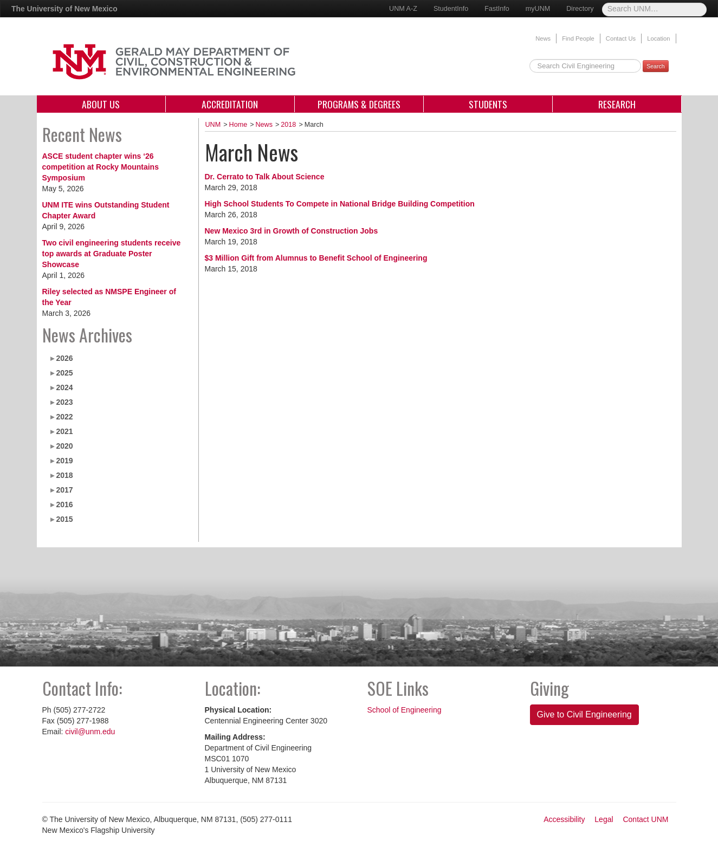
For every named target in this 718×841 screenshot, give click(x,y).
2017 (64, 490)
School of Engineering (404, 710)
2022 (64, 416)
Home (238, 124)
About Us (101, 104)
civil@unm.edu (90, 731)
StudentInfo (451, 8)
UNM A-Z (403, 8)
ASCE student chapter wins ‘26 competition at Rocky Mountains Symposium (100, 167)
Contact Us (621, 38)
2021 (64, 431)
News (543, 38)
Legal (603, 819)
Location (658, 38)
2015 (64, 519)
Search (655, 66)
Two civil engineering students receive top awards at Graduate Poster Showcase (111, 253)
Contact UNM (645, 819)
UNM (213, 124)
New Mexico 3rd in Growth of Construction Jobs (291, 231)
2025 (64, 372)
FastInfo (496, 8)
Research (617, 104)
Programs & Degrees (359, 104)
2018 (64, 475)
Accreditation (230, 104)
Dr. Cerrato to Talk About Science (265, 176)
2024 (64, 387)
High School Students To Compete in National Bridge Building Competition (340, 203)
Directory (579, 8)
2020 (64, 446)
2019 (64, 460)
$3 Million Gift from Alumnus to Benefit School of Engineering (316, 258)
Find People (578, 38)
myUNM (538, 8)
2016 (64, 504)
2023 (64, 402)
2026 (64, 358)
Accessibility (564, 819)
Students (488, 104)
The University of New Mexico (64, 8)
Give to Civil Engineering (584, 714)
